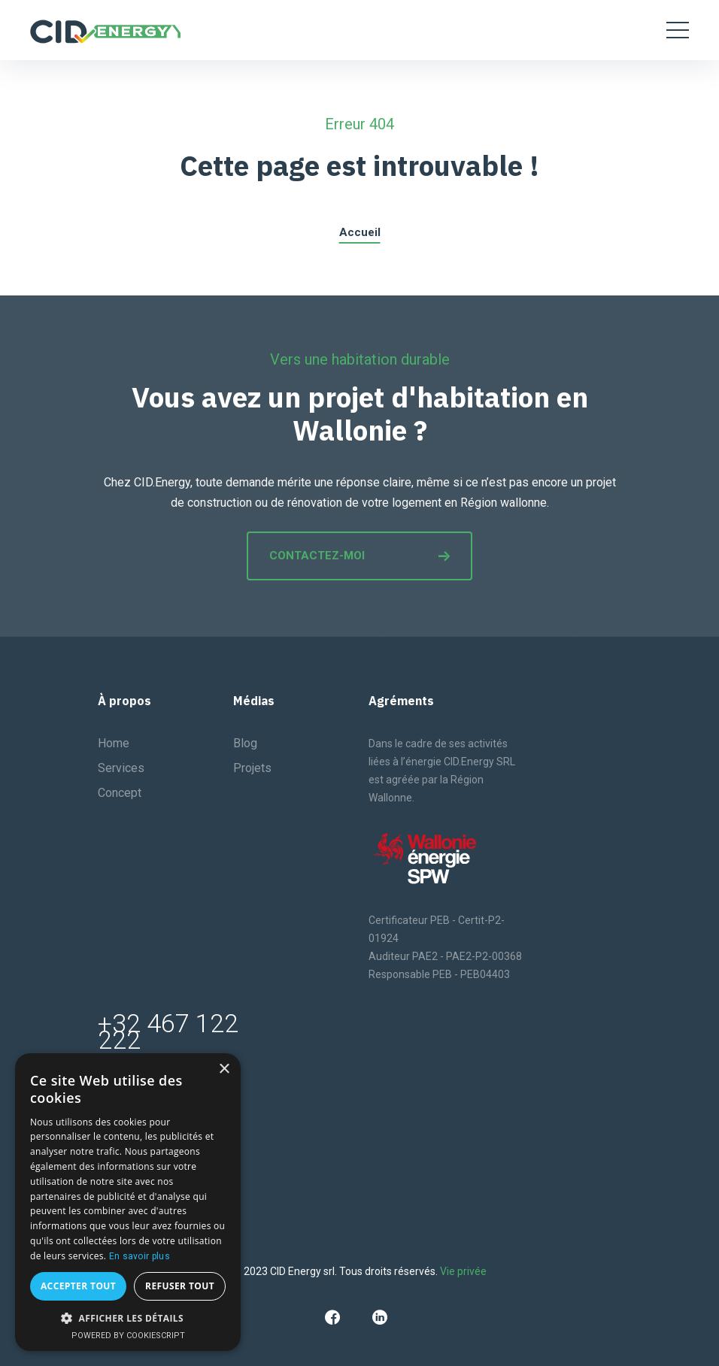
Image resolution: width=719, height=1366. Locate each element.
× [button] (223, 1069)
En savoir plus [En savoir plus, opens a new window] (139, 1256)
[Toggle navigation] (677, 30)
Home (113, 743)
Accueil (360, 232)
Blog (245, 743)
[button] (128, 1317)
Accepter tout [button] (78, 1286)
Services (121, 768)
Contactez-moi (359, 555)
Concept (119, 793)
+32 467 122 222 (168, 1031)
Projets (252, 768)
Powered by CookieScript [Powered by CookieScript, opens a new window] (128, 1335)
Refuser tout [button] (179, 1286)
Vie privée (463, 1271)
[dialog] (128, 1202)
